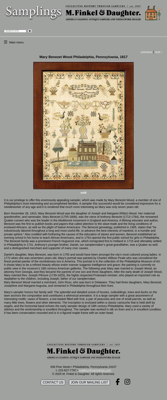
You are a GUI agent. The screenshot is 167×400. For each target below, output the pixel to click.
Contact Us (53, 382)
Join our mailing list (89, 382)
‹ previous (146, 52)
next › (158, 52)
